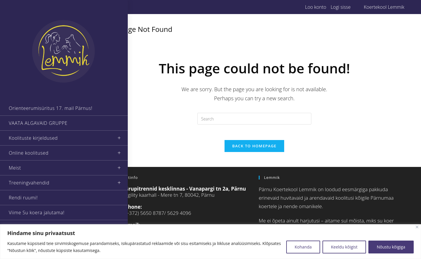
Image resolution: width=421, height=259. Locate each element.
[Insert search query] (254, 119)
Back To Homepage (254, 148)
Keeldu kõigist (344, 247)
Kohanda (303, 247)
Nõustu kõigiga (391, 247)
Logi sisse (341, 7)
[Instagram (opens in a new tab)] (113, 7)
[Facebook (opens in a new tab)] (107, 7)
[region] (210, 241)
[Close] (417, 227)
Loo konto (315, 7)
